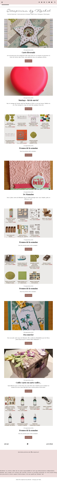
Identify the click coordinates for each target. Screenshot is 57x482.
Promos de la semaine (28, 148)
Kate (40, 479)
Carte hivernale (28, 52)
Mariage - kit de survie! (28, 100)
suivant (6, 444)
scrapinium (35, 452)
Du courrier (28, 334)
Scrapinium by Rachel (28, 11)
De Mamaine (28, 194)
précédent (50, 444)
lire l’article (28, 60)
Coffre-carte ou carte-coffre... (28, 382)
